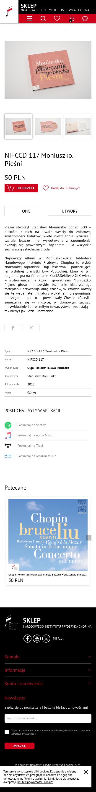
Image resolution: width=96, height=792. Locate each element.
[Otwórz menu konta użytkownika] (85, 18)
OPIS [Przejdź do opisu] (26, 211)
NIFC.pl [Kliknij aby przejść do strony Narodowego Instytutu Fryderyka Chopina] (58, 638)
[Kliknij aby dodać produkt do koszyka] (21, 188)
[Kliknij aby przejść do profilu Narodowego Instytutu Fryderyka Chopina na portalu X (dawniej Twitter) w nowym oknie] (46, 639)
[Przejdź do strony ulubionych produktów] (57, 18)
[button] (18, 126)
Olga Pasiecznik (38, 368)
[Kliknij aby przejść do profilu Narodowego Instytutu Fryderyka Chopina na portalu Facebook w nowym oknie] (27, 639)
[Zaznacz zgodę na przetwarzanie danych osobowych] (7, 732)
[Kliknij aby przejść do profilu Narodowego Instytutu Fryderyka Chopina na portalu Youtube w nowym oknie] (37, 639)
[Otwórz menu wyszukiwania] (43, 18)
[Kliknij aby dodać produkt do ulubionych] (61, 188)
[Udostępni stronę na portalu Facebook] (13, 328)
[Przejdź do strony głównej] (9, 11)
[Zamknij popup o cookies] (85, 772)
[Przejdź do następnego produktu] (88, 538)
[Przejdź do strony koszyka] (71, 18)
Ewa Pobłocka (59, 368)
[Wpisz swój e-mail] (48, 718)
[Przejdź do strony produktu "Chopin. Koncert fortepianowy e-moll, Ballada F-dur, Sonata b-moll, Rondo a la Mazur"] (48, 541)
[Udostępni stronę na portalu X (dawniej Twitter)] (31, 328)
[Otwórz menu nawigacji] (29, 18)
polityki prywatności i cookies (35, 782)
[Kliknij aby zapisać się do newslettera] (19, 746)
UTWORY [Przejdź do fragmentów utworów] (70, 211)
